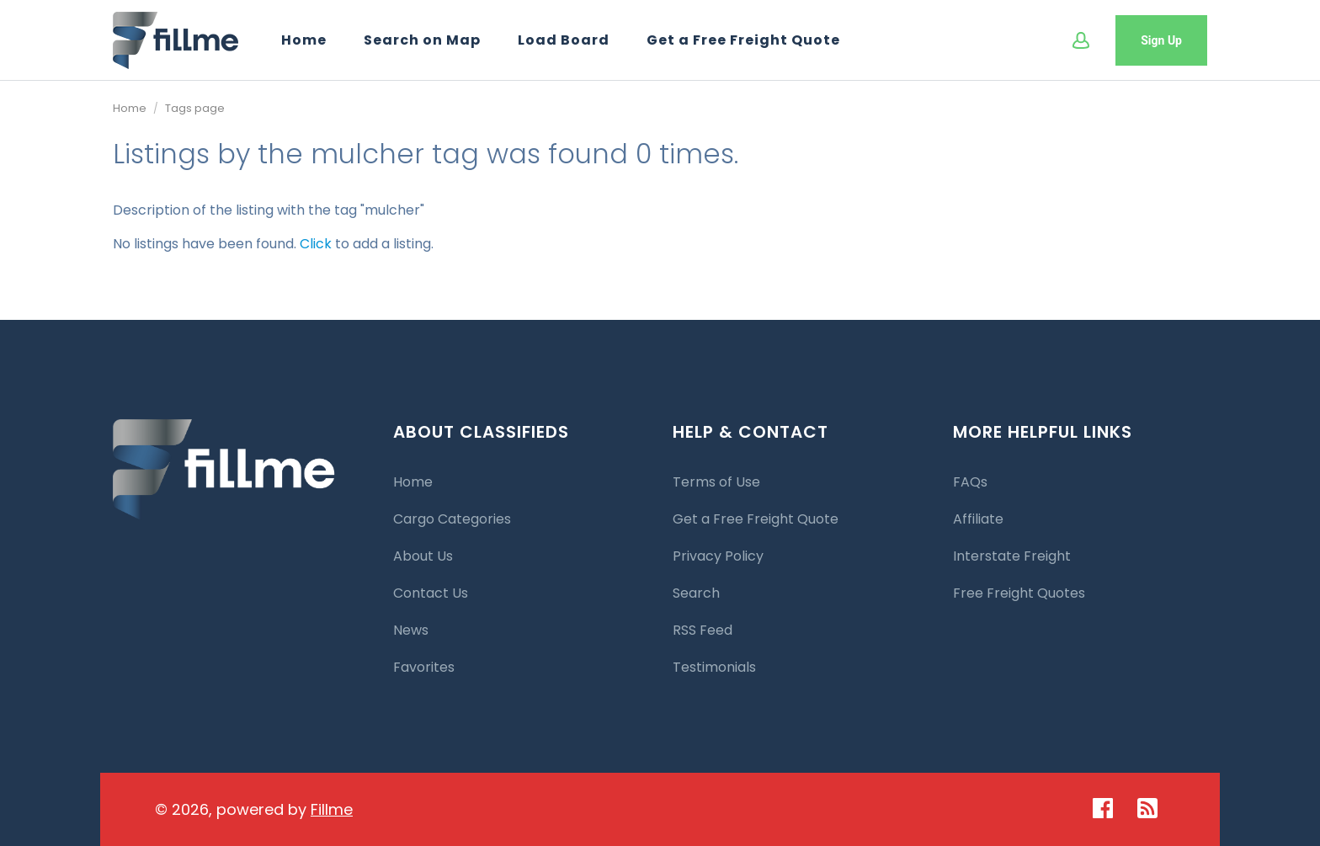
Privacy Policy (718, 556)
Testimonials (714, 667)
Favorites (424, 667)
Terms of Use (716, 482)
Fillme (332, 809)
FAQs (970, 482)
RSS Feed (702, 630)
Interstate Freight (1012, 556)
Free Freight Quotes (1019, 593)
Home (304, 40)
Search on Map (422, 40)
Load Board (563, 40)
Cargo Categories (452, 519)
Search (696, 593)
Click (316, 243)
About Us (423, 556)
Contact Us (430, 593)
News (410, 630)
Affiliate (978, 519)
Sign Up (1161, 40)
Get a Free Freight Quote (743, 40)
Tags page (195, 108)
